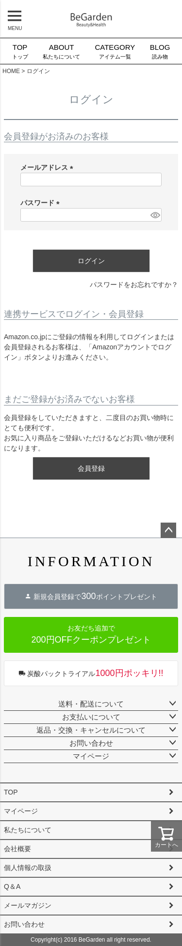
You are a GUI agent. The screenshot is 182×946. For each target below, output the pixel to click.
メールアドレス (48, 167)
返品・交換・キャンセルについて (91, 730)
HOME (11, 71)
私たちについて (61, 51)
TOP (11, 792)
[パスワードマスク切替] (154, 215)
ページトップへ (168, 530)
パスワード (41, 203)
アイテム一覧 (114, 51)
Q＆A (12, 886)
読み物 (160, 51)
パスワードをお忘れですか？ (134, 284)
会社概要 (17, 849)
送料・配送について (91, 704)
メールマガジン (27, 905)
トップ (19, 51)
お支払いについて (91, 717)
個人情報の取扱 (27, 867)
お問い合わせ (91, 743)
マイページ (91, 756)
